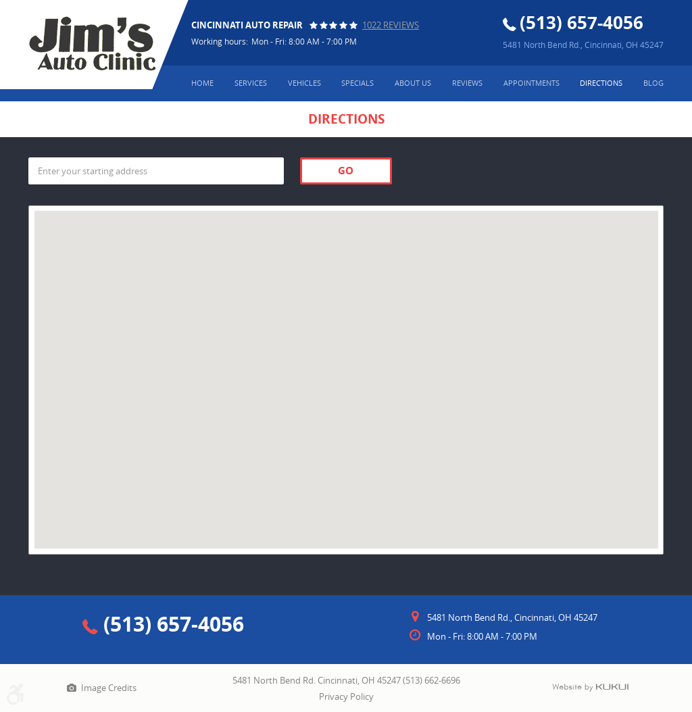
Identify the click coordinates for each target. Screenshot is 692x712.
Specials (357, 83)
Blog (653, 83)
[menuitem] (202, 83)
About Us (413, 83)
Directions (601, 83)
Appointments (531, 83)
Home (202, 83)
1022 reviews (390, 25)
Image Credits (109, 688)
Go (345, 170)
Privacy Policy (346, 696)
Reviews (467, 83)
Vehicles (304, 83)
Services (250, 83)
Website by (590, 688)
